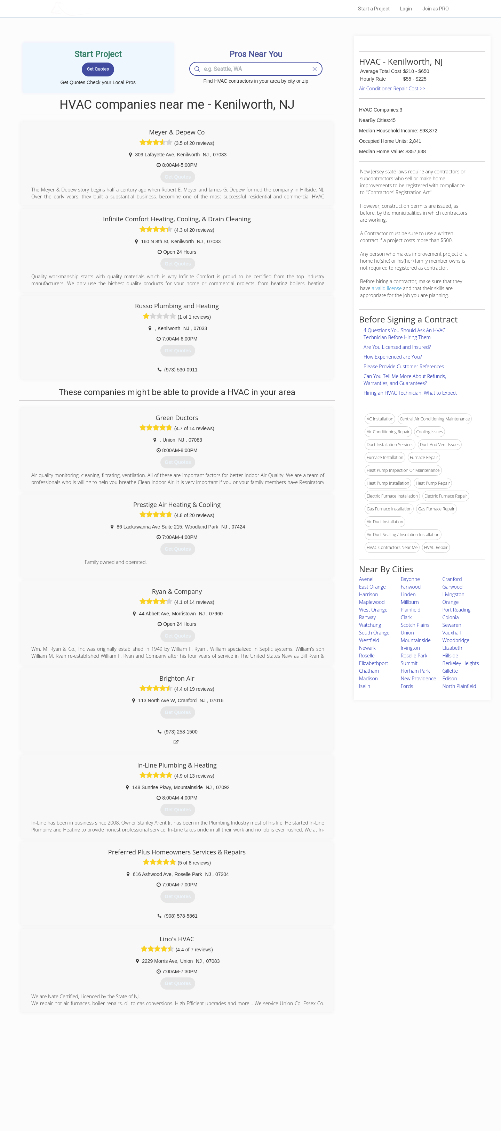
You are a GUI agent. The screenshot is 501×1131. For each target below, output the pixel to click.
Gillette (450, 670)
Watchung (370, 625)
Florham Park (415, 670)
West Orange (373, 609)
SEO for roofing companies (356, 1103)
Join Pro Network (231, 1072)
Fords (407, 686)
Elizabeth (452, 648)
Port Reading (457, 609)
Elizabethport (373, 663)
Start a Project (374, 8)
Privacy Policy (344, 1080)
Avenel (366, 579)
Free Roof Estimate (136, 1095)
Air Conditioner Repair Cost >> (392, 88)
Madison (368, 678)
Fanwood (411, 586)
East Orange (372, 586)
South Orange (374, 632)
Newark (367, 648)
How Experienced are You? (393, 356)
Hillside (450, 655)
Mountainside (416, 640)
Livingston (453, 594)
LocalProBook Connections (357, 1095)
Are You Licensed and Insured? (397, 347)
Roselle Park (414, 655)
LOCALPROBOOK (91, 8)
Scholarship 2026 (347, 1072)
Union (407, 632)
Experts (222, 1080)
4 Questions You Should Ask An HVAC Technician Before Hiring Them (404, 334)
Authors (338, 1087)
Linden (408, 594)
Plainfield (411, 609)
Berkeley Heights (461, 663)
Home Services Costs (139, 1072)
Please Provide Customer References (404, 366)
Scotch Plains (415, 625)
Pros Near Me (131, 1080)
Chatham (369, 670)
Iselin (364, 686)
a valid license (386, 288)
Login (406, 8)
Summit (409, 663)
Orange (451, 602)
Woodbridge (456, 640)
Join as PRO (435, 8)
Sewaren (452, 625)
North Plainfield (459, 686)
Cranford (452, 579)
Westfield (369, 640)
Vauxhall (452, 632)
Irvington (410, 648)
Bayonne (410, 579)
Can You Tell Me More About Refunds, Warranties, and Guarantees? (405, 379)
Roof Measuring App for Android (245, 1103)
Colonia (451, 617)
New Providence (418, 678)
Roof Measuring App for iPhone (244, 1095)
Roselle (367, 655)
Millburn (410, 602)
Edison (450, 678)
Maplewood (372, 602)
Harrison (368, 594)
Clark (406, 617)
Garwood (453, 586)
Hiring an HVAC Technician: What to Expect (410, 393)
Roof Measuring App (234, 1087)
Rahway (367, 617)
